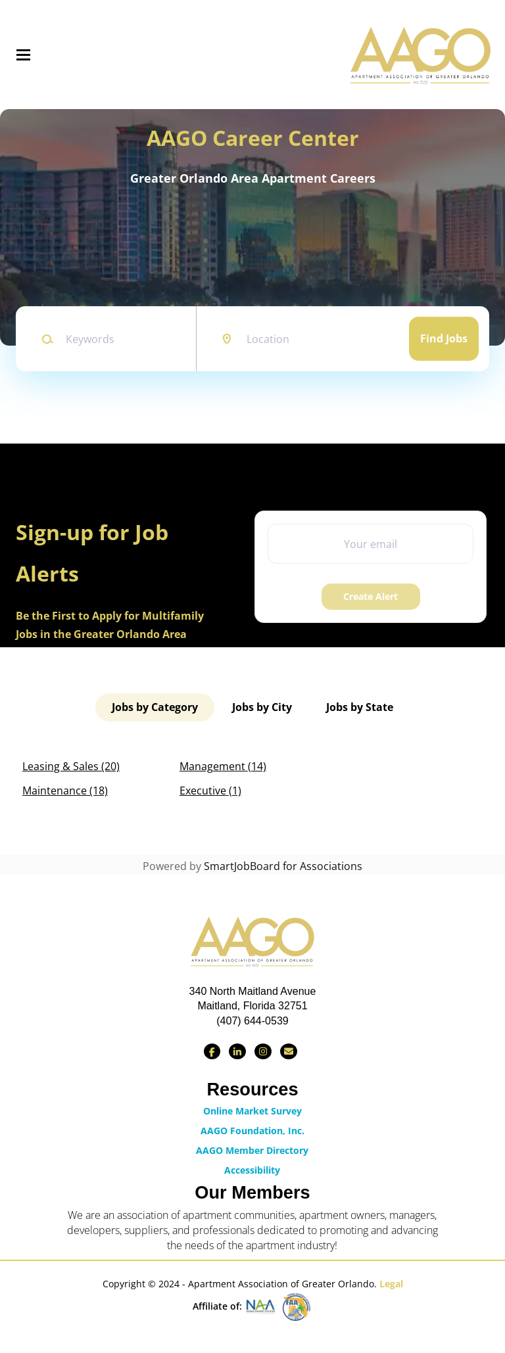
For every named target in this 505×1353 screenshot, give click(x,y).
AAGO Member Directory (252, 1150)
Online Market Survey (252, 1111)
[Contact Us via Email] (289, 1051)
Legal (391, 1283)
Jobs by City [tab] (262, 707)
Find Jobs (444, 338)
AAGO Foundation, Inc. (252, 1130)
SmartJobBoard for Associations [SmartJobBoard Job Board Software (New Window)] (283, 866)
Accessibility (252, 1170)
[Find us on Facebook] (212, 1051)
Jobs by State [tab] (359, 707)
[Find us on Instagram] (263, 1051)
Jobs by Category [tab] (155, 707)
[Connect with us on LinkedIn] (237, 1051)
